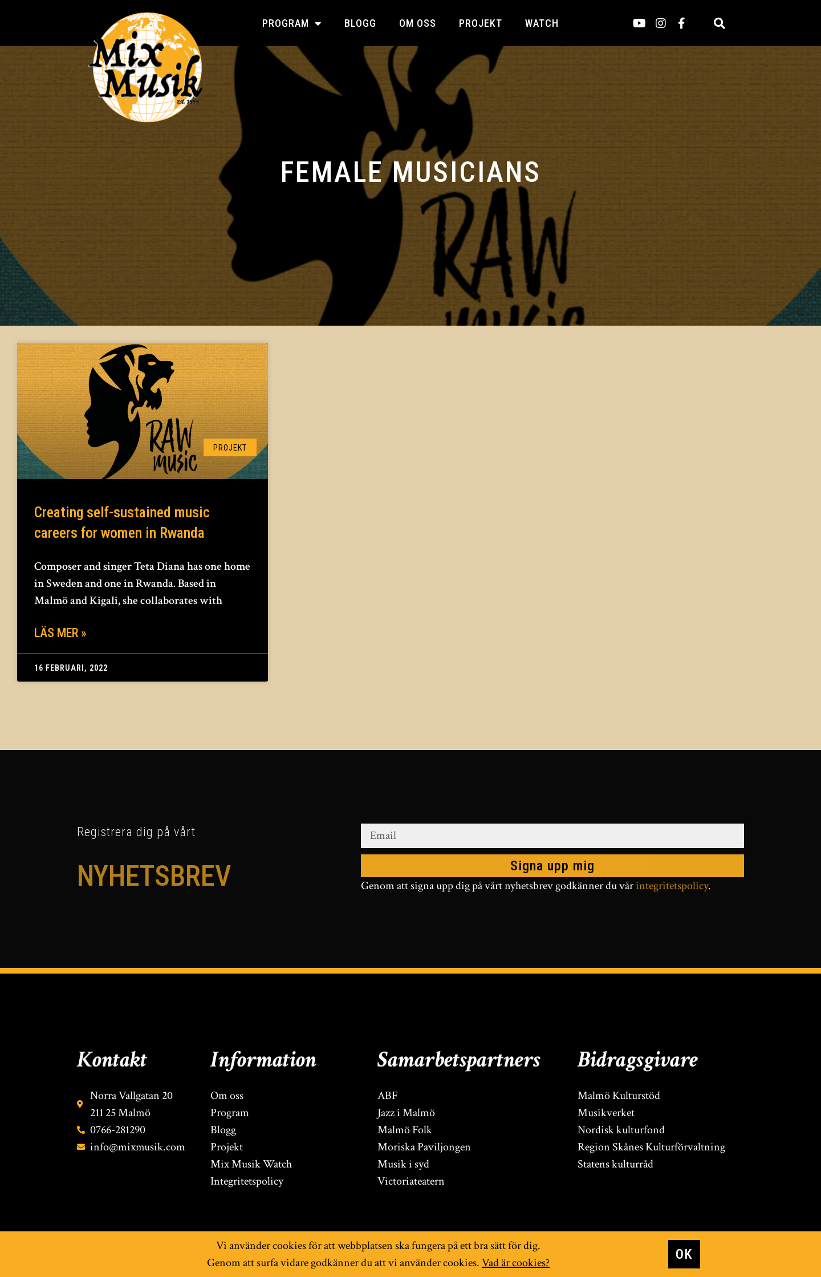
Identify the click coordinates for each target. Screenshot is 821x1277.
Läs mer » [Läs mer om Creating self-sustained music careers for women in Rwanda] (60, 633)
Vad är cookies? (516, 1262)
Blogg (360, 23)
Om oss (417, 23)
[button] (719, 23)
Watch (542, 23)
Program (292, 23)
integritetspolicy (672, 886)
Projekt (480, 23)
